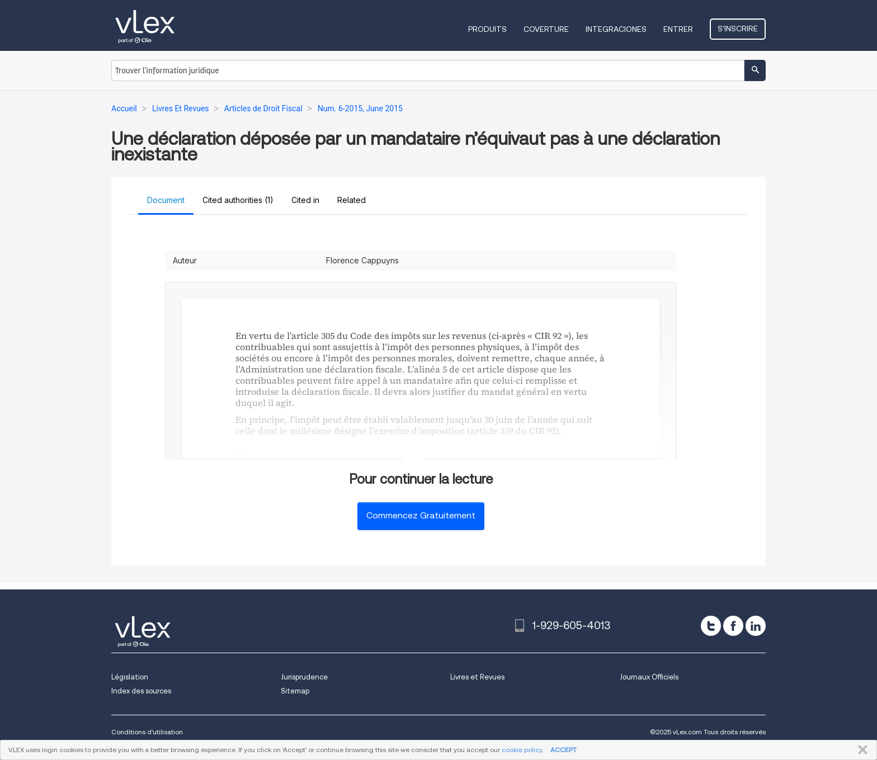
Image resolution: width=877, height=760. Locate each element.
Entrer (678, 29)
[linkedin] (756, 626)
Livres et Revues (477, 677)
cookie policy (522, 749)
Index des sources (141, 691)
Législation (129, 677)
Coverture (546, 29)
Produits (487, 29)
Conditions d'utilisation (147, 731)
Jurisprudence (304, 677)
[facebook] (733, 626)
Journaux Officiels (649, 677)
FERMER (860, 750)
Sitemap (295, 691)
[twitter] (711, 626)
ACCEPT (563, 749)
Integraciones (616, 29)
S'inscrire (738, 28)
